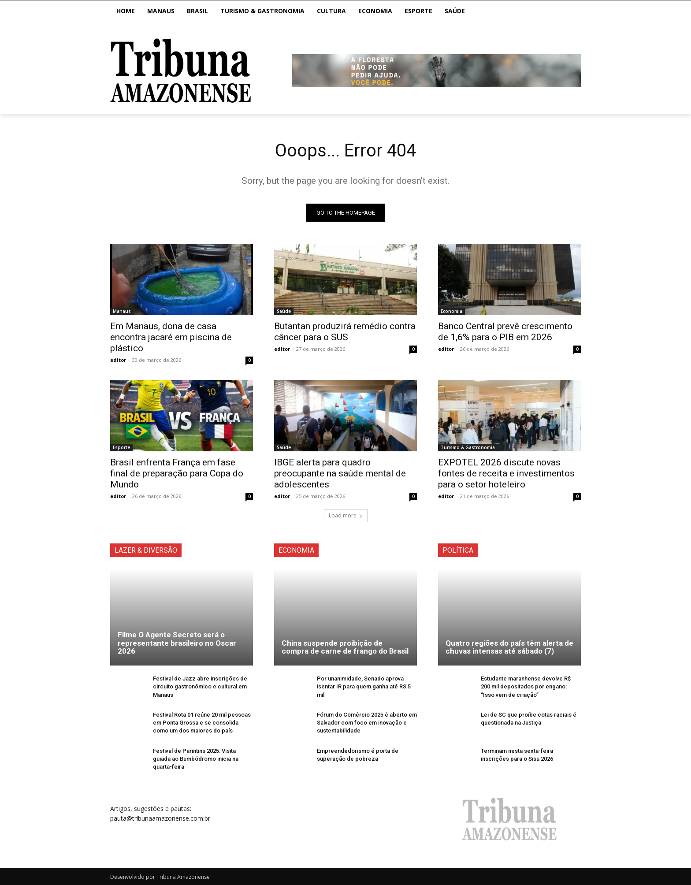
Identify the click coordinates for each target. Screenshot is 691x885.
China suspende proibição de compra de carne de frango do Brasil (345, 647)
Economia (451, 311)
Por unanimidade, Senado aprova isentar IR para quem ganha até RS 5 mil (364, 686)
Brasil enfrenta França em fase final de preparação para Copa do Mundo (176, 473)
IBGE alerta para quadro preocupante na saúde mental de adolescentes (340, 473)
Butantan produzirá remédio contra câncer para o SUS (345, 331)
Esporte (121, 447)
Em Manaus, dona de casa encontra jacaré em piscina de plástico (171, 337)
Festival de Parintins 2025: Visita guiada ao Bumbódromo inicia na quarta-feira (195, 758)
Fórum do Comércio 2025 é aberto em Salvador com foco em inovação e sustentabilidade (367, 722)
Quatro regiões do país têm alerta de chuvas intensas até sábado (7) (509, 647)
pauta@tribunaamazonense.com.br (160, 818)
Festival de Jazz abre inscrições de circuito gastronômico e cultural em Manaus (200, 686)
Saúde (284, 311)
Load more (346, 515)
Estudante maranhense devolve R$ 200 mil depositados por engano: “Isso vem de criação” (526, 686)
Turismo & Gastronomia (468, 447)
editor (118, 360)
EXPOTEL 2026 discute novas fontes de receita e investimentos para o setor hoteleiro (506, 473)
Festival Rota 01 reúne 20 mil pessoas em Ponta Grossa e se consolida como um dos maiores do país (202, 722)
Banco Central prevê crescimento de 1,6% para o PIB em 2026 (505, 331)
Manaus (122, 311)
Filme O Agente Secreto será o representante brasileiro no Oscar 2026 (177, 642)
